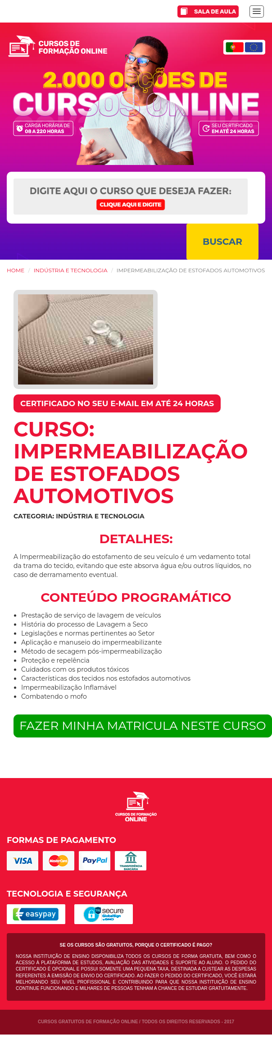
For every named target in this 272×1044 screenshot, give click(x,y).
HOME (15, 270)
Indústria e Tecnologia (71, 270)
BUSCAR (222, 241)
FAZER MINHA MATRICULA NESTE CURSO (142, 726)
